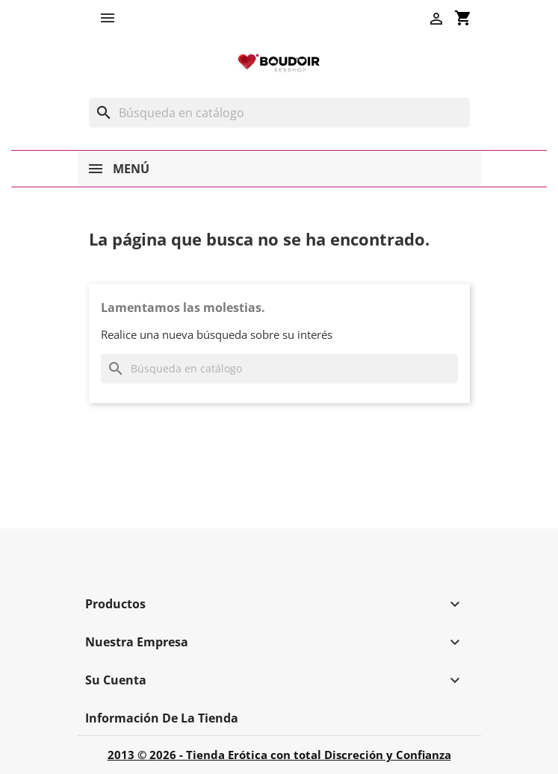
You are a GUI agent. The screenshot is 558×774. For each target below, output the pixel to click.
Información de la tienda (161, 718)
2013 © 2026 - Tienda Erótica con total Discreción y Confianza (279, 754)
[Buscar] (279, 113)
